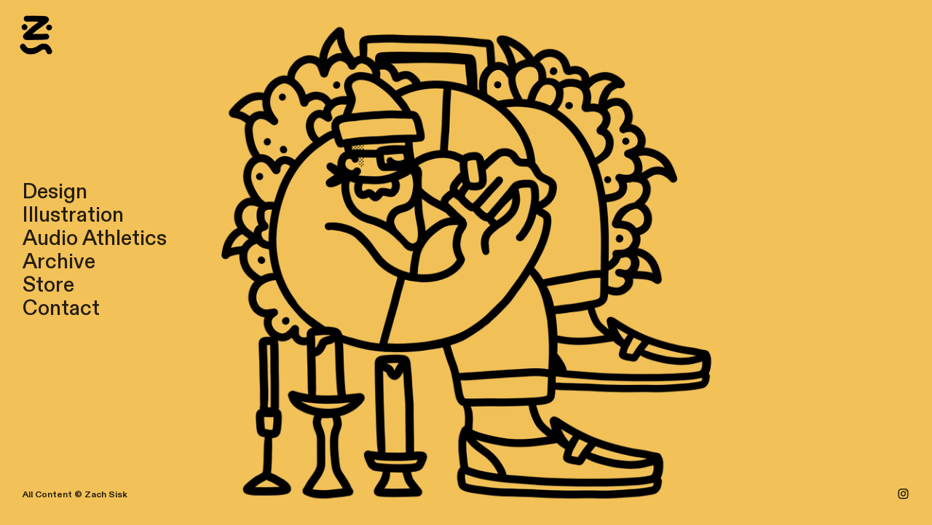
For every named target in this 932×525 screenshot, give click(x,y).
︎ (903, 494)
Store (48, 285)
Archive (59, 262)
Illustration (73, 215)
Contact (61, 308)
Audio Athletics (95, 238)
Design (55, 192)
